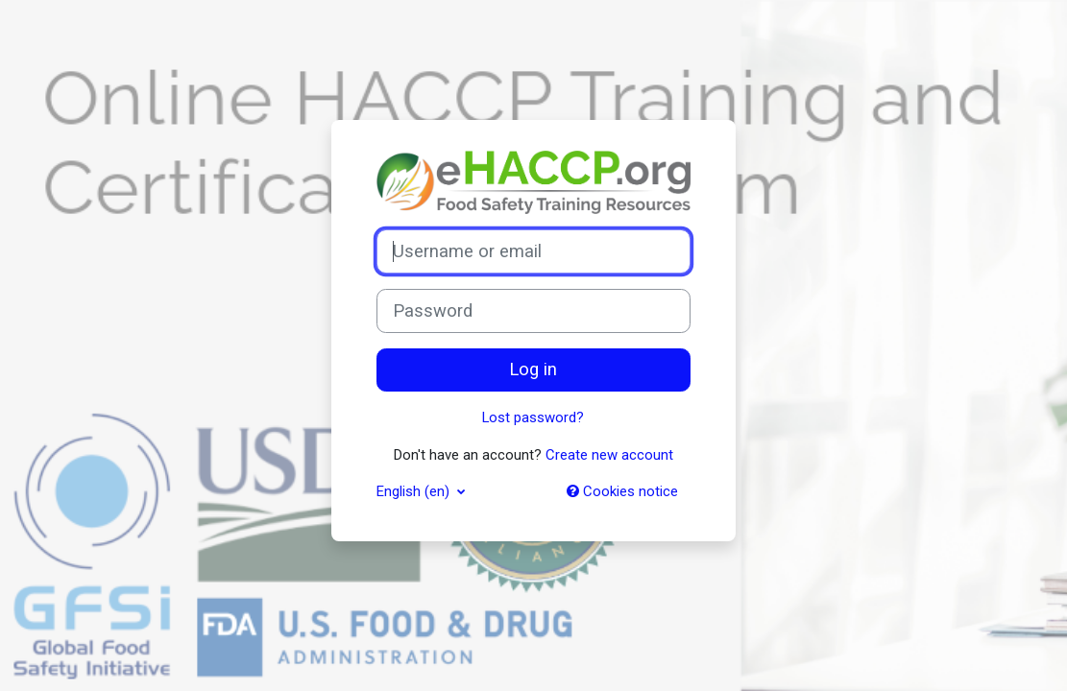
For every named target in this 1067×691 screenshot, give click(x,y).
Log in (533, 369)
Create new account (609, 455)
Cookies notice (622, 491)
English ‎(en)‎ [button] (414, 491)
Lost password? (533, 417)
